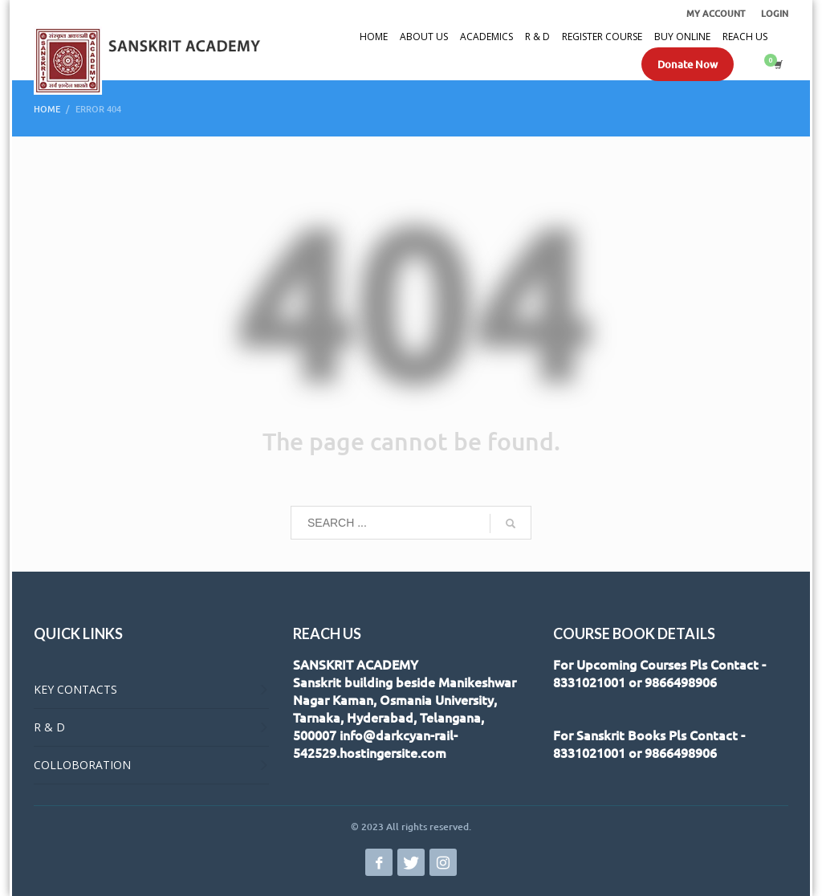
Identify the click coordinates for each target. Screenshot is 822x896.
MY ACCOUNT (715, 13)
